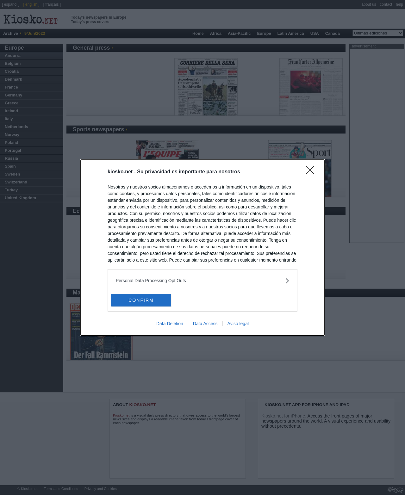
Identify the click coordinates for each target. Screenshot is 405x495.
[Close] (312, 172)
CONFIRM (140, 299)
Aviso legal (238, 323)
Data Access (205, 323)
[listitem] (202, 280)
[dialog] (202, 248)
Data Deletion (169, 323)
